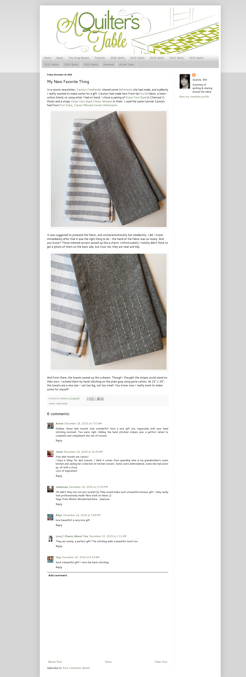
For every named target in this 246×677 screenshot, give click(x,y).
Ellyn (59, 515)
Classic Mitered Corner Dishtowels (95, 105)
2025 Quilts (137, 58)
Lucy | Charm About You (72, 536)
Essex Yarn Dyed (136, 97)
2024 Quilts (157, 58)
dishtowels (125, 90)
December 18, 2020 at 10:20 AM (83, 452)
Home (47, 58)
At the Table (126, 64)
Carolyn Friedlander (89, 90)
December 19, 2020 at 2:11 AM (107, 536)
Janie (59, 452)
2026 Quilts (117, 58)
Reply (59, 440)
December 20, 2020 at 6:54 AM (80, 557)
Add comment (57, 575)
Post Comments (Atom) (76, 668)
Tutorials (100, 58)
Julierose (62, 487)
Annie (59, 423)
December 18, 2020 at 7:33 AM (83, 423)
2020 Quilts (71, 64)
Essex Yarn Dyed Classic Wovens (91, 101)
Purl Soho (66, 105)
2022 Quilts (196, 58)
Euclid (144, 93)
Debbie (64, 398)
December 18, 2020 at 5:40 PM (81, 515)
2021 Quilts (51, 64)
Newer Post (55, 662)
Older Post (160, 662)
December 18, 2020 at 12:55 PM (88, 487)
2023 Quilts (176, 58)
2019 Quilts (91, 64)
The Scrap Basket (79, 58)
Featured (108, 64)
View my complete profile (194, 96)
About (59, 58)
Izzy (58, 557)
